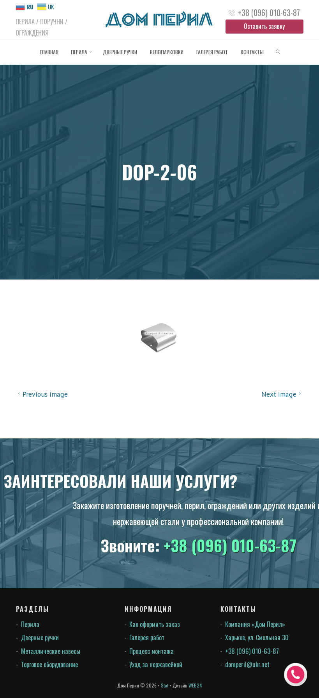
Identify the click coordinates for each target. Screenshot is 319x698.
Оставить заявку (264, 26)
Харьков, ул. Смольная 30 (257, 637)
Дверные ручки (40, 637)
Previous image (42, 394)
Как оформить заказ (154, 624)
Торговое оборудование (49, 664)
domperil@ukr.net (247, 664)
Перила (30, 624)
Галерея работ (146, 637)
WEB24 (195, 685)
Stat (164, 685)
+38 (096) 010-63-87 (269, 12)
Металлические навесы (50, 651)
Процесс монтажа (151, 651)
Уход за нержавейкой (155, 664)
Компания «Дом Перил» (255, 624)
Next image (282, 394)
